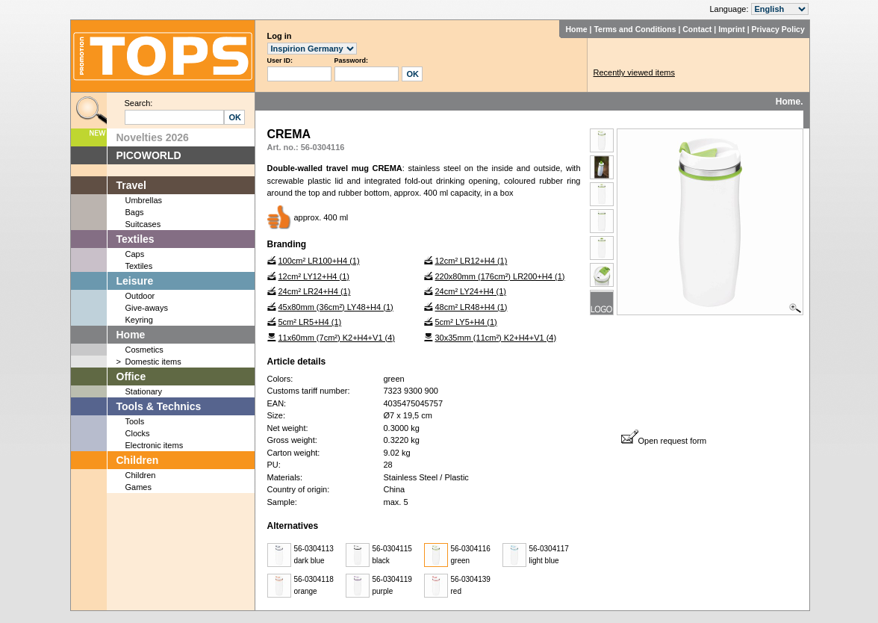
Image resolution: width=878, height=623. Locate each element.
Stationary (144, 391)
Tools (135, 421)
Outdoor (140, 295)
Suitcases (143, 224)
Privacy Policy (778, 29)
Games (138, 487)
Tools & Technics (159, 406)
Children (137, 460)
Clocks (137, 433)
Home (576, 29)
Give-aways (146, 307)
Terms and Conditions (635, 29)
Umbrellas (144, 200)
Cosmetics (144, 349)
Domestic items (153, 361)
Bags (134, 212)
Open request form (664, 440)
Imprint (731, 29)
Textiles (135, 239)
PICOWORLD (148, 155)
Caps (135, 253)
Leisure (135, 281)
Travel (131, 185)
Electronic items (154, 445)
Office (131, 376)
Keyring (139, 319)
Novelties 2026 (152, 137)
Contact (697, 29)
